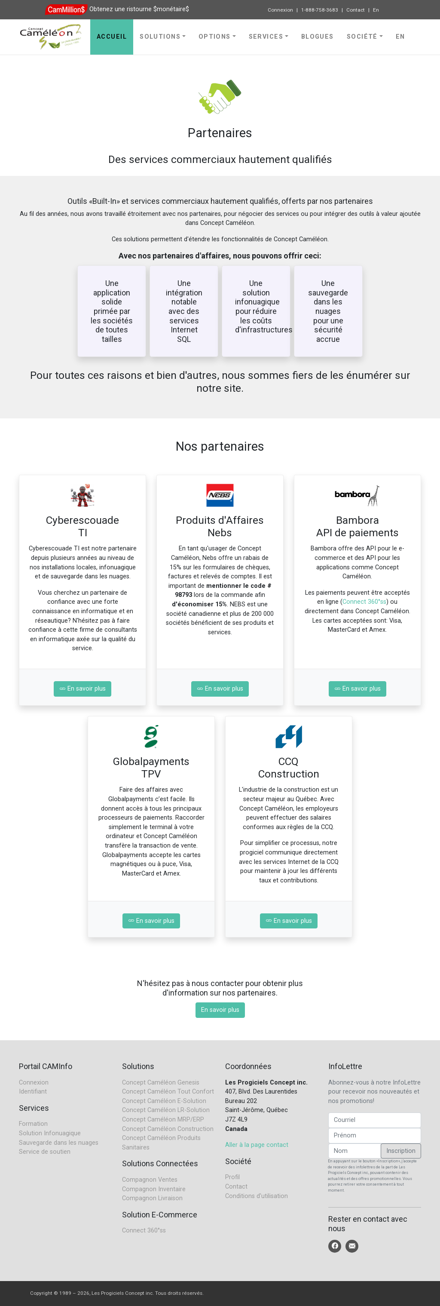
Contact (355, 10)
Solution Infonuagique (50, 1133)
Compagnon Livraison (152, 1198)
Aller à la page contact (256, 1145)
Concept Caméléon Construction (168, 1129)
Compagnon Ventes (149, 1179)
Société (362, 36)
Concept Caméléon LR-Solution (166, 1110)
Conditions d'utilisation (256, 1196)
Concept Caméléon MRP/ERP (163, 1119)
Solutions (160, 36)
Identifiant (33, 1091)
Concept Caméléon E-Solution (164, 1101)
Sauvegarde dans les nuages (58, 1142)
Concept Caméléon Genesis (160, 1082)
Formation (33, 1124)
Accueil (112, 36)
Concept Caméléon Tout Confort (168, 1091)
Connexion (280, 10)
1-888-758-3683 (319, 10)
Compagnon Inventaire (154, 1189)
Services (266, 36)
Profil (232, 1177)
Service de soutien (44, 1151)
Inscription (401, 1151)
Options (215, 36)
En (376, 10)
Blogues (317, 36)
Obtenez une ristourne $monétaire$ (139, 9)
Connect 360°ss (364, 601)
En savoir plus (82, 688)
